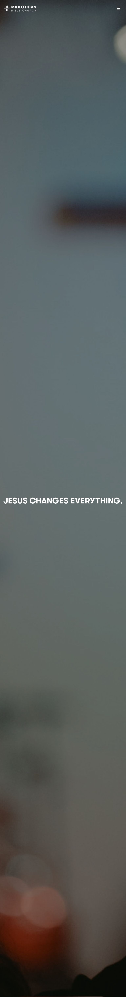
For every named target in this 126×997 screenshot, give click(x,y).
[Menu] (119, 8)
